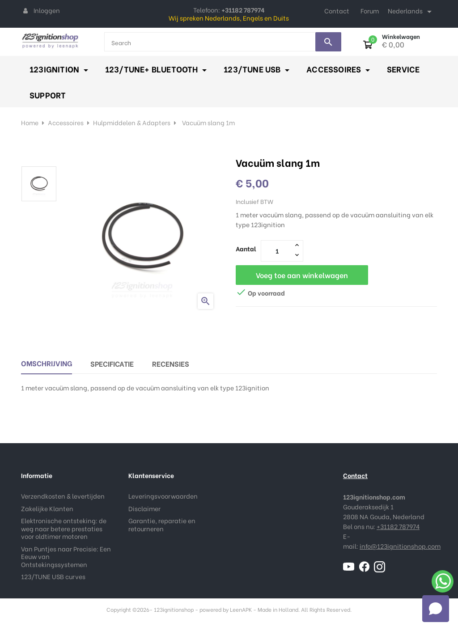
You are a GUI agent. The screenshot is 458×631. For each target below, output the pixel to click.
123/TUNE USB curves (53, 576)
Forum (369, 10)
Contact (336, 10)
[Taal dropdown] (411, 11)
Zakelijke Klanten (47, 508)
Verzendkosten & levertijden (63, 495)
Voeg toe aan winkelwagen (302, 275)
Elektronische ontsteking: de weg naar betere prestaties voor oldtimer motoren (63, 528)
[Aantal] (277, 250)
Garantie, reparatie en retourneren (161, 524)
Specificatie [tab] (112, 363)
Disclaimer (144, 508)
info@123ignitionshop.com (400, 546)
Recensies (170, 363)
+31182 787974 (398, 526)
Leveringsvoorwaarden (163, 495)
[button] (435, 608)
